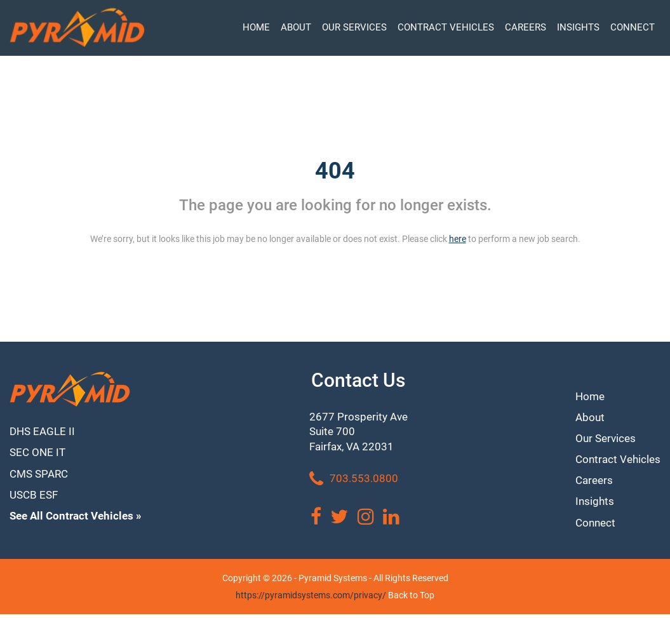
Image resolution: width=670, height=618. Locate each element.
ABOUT (296, 27)
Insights (592, 503)
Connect (593, 526)
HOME (256, 27)
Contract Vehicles (616, 459)
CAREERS (525, 27)
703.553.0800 (354, 483)
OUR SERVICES (354, 27)
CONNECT (632, 27)
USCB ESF (35, 499)
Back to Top (411, 599)
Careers (592, 481)
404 (335, 171)
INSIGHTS (578, 27)
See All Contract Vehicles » (79, 521)
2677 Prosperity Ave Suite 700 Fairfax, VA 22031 (360, 433)
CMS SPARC (41, 477)
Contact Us (360, 380)
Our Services (603, 436)
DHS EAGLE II (44, 432)
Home (587, 392)
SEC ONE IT (39, 454)
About (587, 414)
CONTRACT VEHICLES (446, 27)
